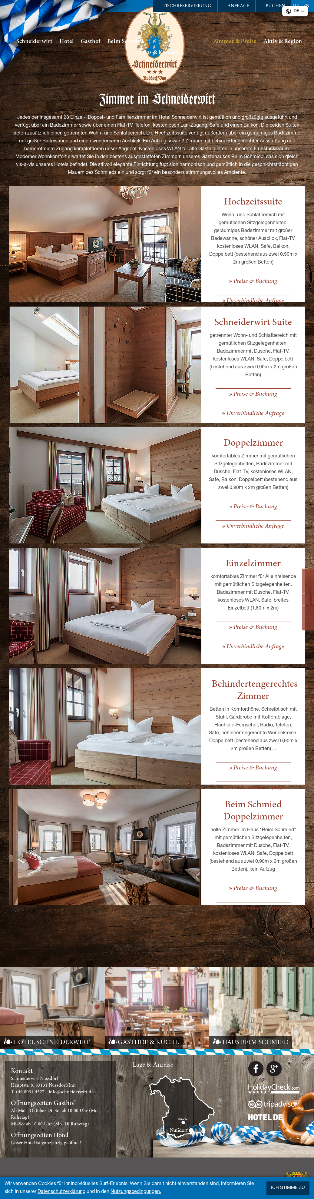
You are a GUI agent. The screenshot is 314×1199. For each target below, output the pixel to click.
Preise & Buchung (255, 281)
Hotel (66, 41)
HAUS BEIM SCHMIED (255, 1042)
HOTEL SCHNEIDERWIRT (51, 1042)
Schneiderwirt (34, 41)
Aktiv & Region (282, 41)
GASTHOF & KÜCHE (148, 1042)
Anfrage (238, 6)
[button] (295, 11)
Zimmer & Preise (234, 41)
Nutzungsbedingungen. (136, 1192)
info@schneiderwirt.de (71, 1092)
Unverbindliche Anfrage (255, 301)
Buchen (275, 6)
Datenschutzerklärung (61, 1192)
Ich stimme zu (288, 1188)
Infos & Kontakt (159, 52)
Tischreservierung (187, 6)
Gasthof (90, 41)
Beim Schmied (125, 41)
